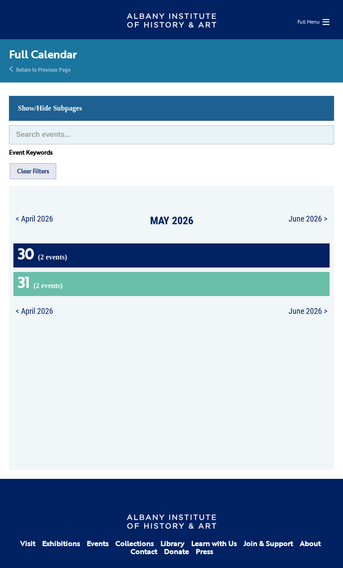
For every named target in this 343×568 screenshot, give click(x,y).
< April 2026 (34, 218)
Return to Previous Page (43, 69)
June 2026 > (308, 218)
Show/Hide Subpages (50, 108)
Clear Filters (33, 171)
